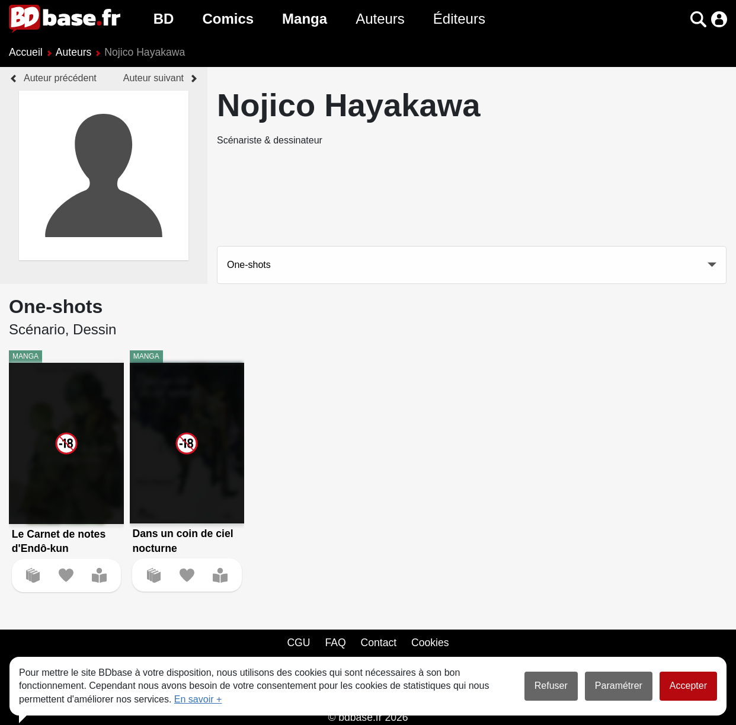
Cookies (430, 643)
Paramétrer (618, 686)
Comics (228, 19)
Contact (378, 643)
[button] (698, 19)
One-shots (249, 265)
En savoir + (198, 699)
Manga (304, 19)
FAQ (335, 643)
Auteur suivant (153, 78)
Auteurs (380, 19)
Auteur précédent (60, 78)
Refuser (551, 686)
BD (163, 19)
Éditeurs (459, 19)
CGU (298, 643)
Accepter (688, 686)
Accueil (26, 52)
